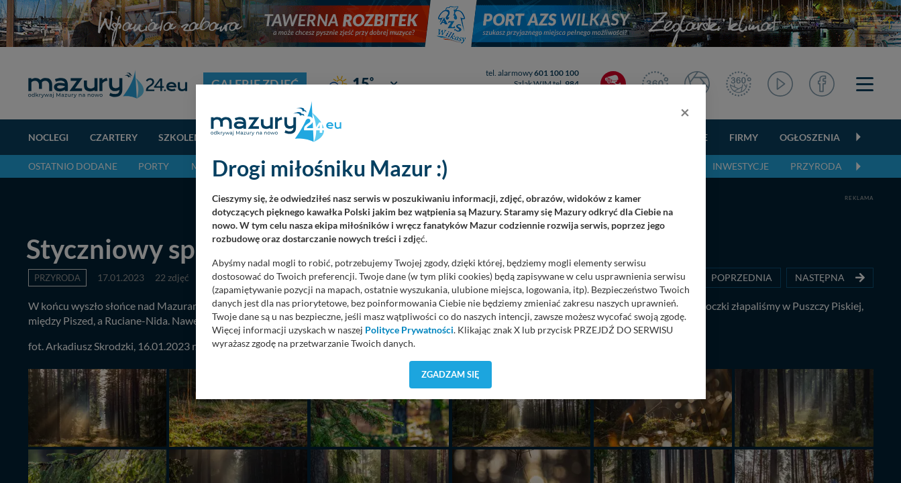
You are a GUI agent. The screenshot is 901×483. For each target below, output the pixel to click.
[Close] (685, 112)
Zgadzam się (450, 374)
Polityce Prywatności (409, 330)
